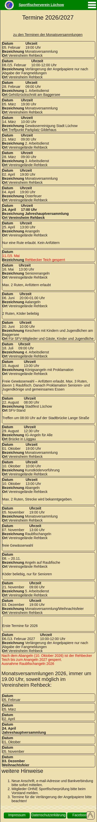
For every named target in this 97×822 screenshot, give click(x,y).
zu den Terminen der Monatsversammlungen (48, 35)
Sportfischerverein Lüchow (41, 5)
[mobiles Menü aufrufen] (92, 9)
